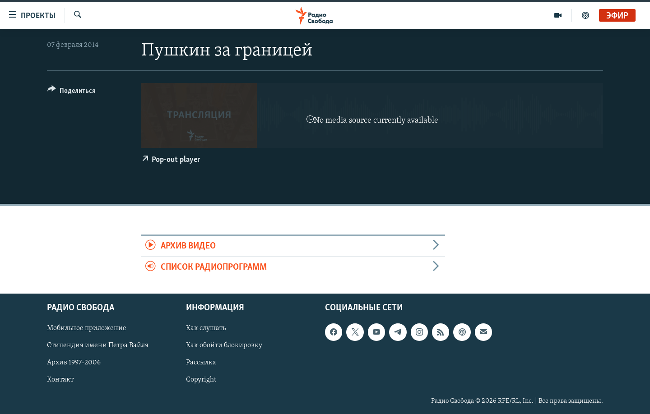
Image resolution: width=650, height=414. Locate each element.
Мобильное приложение (86, 328)
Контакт (60, 380)
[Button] (71, 92)
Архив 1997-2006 (74, 363)
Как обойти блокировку (224, 346)
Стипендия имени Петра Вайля (98, 346)
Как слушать (206, 328)
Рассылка (201, 363)
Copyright (201, 380)
